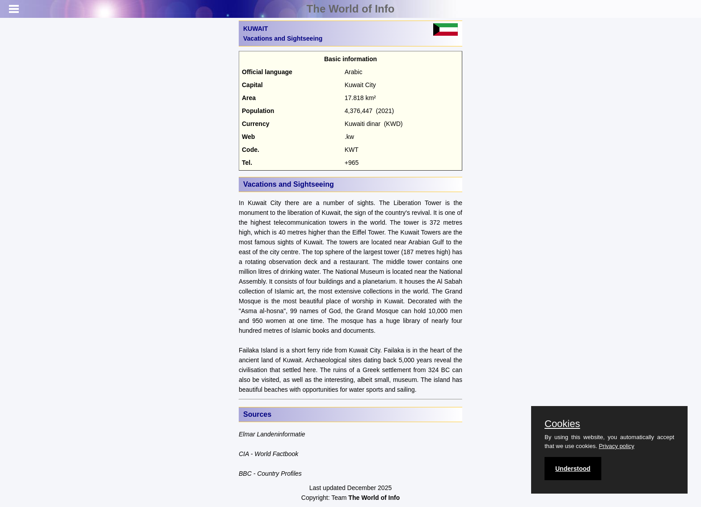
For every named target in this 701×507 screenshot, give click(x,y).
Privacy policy (616, 446)
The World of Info (351, 9)
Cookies (562, 423)
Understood (573, 468)
